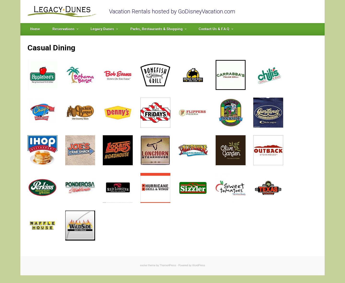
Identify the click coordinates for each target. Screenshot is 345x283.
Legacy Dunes (102, 29)
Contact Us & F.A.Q (214, 29)
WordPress (198, 265)
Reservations (63, 29)
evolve (143, 265)
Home (35, 29)
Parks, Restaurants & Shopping (156, 29)
